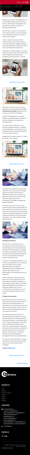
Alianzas (4, 395)
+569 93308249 (8, 426)
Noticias (12, 82)
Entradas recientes (22, 363)
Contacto (4, 400)
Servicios (4, 391)
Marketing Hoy (11, 348)
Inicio (3, 389)
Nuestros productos (6, 393)
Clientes (4, 396)
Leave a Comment (19, 82)
